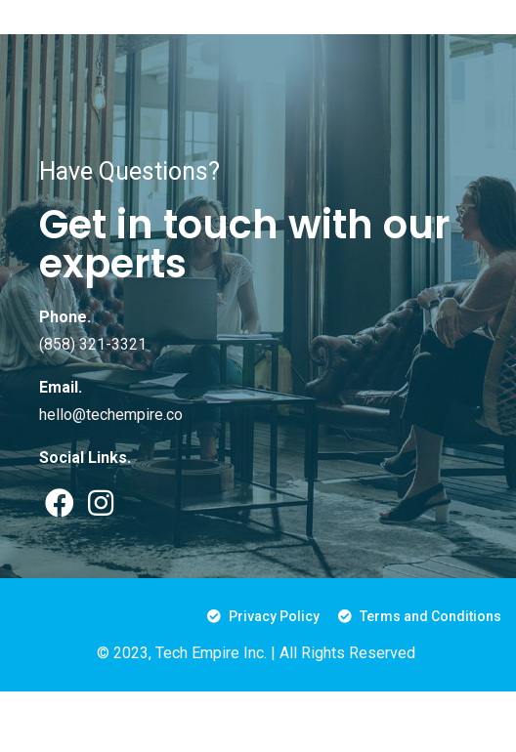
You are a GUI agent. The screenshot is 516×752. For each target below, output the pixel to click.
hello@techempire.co (111, 414)
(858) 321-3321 (93, 344)
